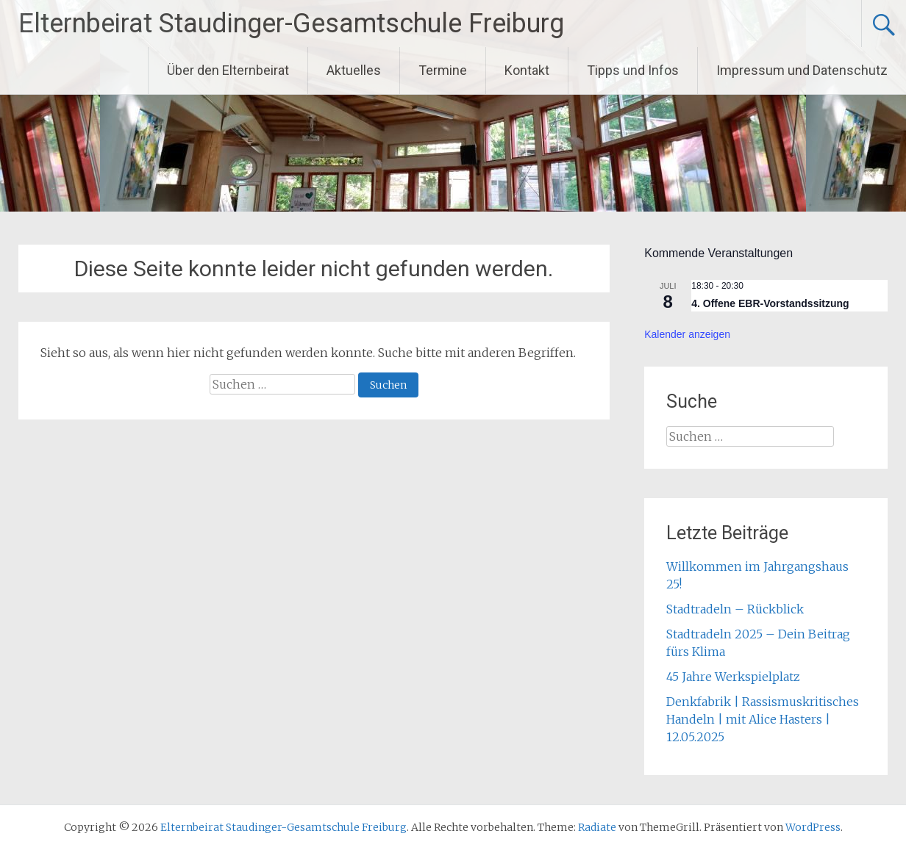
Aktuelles (354, 70)
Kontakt (526, 70)
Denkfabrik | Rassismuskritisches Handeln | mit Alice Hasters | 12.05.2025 (762, 719)
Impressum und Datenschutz (802, 70)
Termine (442, 70)
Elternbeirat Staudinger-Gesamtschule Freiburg (291, 23)
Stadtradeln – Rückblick (735, 609)
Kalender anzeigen (687, 334)
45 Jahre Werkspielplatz (733, 676)
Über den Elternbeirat (228, 70)
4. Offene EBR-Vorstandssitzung (770, 303)
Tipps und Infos (633, 70)
